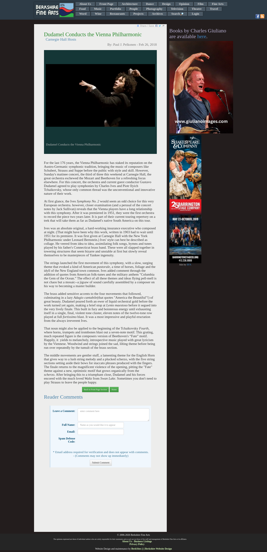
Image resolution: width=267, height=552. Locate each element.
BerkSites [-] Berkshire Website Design (151, 548)
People (134, 9)
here (201, 36)
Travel (214, 9)
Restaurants (117, 13)
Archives (157, 13)
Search (177, 13)
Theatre (197, 9)
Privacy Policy (137, 544)
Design (166, 4)
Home (114, 389)
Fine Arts (218, 4)
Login (195, 13)
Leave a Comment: (64, 410)
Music (98, 9)
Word (82, 13)
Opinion (184, 4)
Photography (154, 9)
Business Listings (143, 541)
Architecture (130, 4)
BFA (189, 264)
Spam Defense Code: (66, 440)
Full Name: (68, 424)
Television (177, 9)
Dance (150, 4)
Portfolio (115, 9)
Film (201, 4)
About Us (85, 4)
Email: (71, 431)
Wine (98, 13)
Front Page (106, 4)
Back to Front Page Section (95, 389)
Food (82, 9)
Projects (138, 13)
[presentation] (104, 442)
